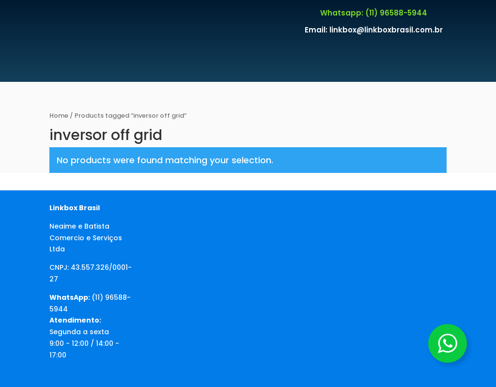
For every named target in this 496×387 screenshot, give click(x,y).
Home (58, 115)
